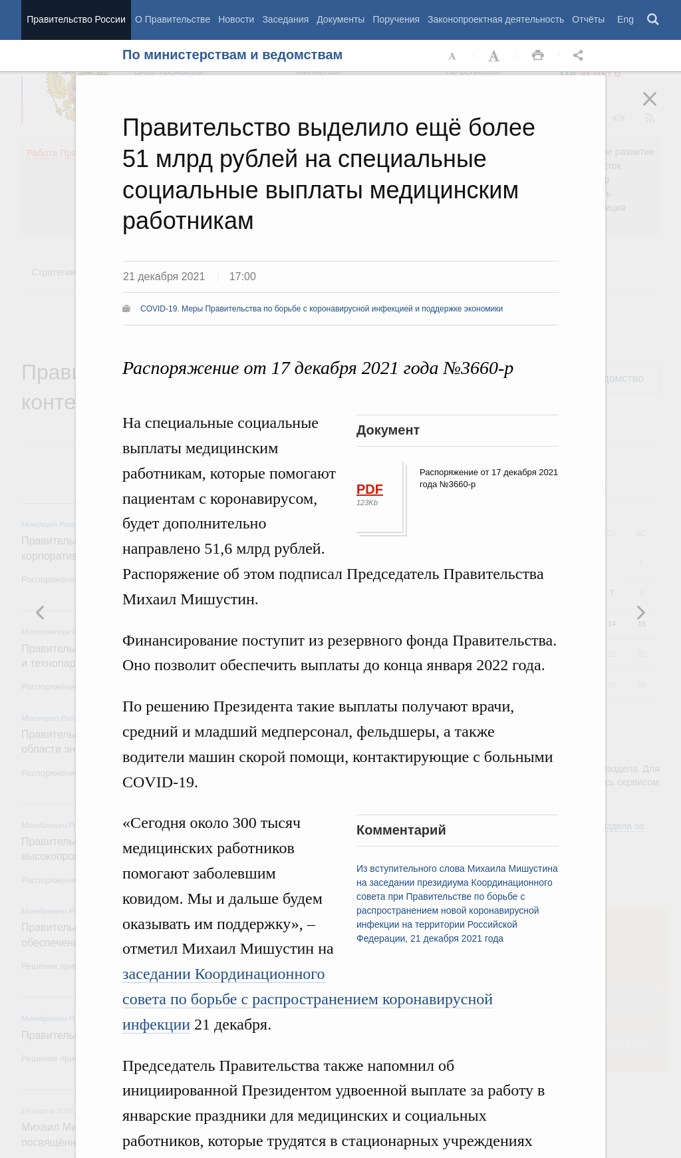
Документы (340, 19)
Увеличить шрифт (495, 56)
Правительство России (76, 19)
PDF (369, 489)
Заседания (285, 19)
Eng (625, 19)
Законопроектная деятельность (496, 19)
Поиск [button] (654, 20)
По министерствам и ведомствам (232, 54)
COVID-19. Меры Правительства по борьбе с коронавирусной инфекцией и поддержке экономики (321, 308)
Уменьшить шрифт (453, 56)
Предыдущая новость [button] (640, 612)
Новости (236, 19)
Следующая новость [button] (41, 612)
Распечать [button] (538, 56)
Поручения (396, 19)
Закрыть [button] (659, 108)
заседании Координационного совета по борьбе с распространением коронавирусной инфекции (307, 999)
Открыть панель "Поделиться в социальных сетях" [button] (581, 56)
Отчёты (588, 19)
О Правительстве (172, 19)
